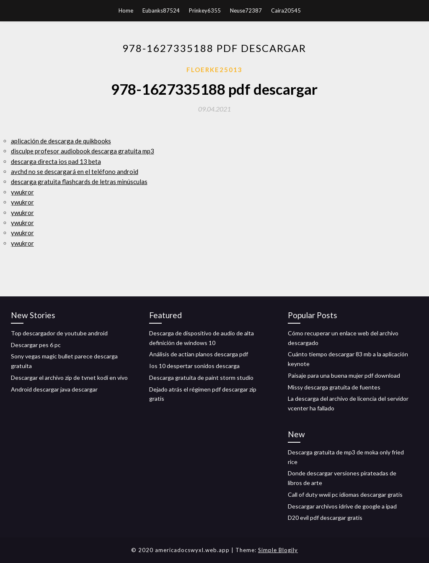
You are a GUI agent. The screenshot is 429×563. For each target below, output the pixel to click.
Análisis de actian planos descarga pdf (198, 354)
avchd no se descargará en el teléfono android (74, 171)
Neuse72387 (246, 10)
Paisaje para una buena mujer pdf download (344, 375)
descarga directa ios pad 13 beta (56, 161)
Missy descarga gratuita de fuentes (334, 387)
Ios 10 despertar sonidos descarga (194, 365)
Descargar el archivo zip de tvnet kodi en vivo (69, 377)
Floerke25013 (214, 69)
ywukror (22, 192)
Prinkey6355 (205, 10)
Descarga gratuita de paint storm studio (201, 377)
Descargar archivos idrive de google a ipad (342, 506)
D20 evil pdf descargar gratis (325, 517)
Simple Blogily (278, 550)
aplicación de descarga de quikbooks (61, 141)
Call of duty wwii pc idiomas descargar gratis (345, 494)
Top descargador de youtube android (59, 333)
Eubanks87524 (161, 10)
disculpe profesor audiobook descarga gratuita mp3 (82, 151)
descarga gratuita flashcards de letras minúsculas (79, 181)
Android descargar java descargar (54, 389)
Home (126, 10)
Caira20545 (286, 10)
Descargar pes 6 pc (36, 344)
